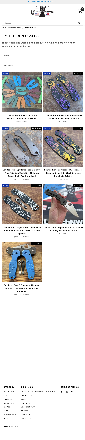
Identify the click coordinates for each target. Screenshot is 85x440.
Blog (6, 418)
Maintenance (10, 414)
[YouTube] (73, 392)
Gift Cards (9, 392)
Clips (6, 395)
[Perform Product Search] (79, 23)
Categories (42, 65)
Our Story (26, 414)
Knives (7, 407)
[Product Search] (38, 23)
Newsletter (27, 411)
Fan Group (26, 418)
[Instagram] (68, 392)
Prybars (8, 399)
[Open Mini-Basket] (80, 11)
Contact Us (27, 395)
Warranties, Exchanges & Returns (38, 392)
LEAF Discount (28, 407)
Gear (6, 411)
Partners (26, 403)
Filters (42, 55)
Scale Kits (9, 403)
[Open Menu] (4, 11)
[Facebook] (62, 392)
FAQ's (23, 399)
